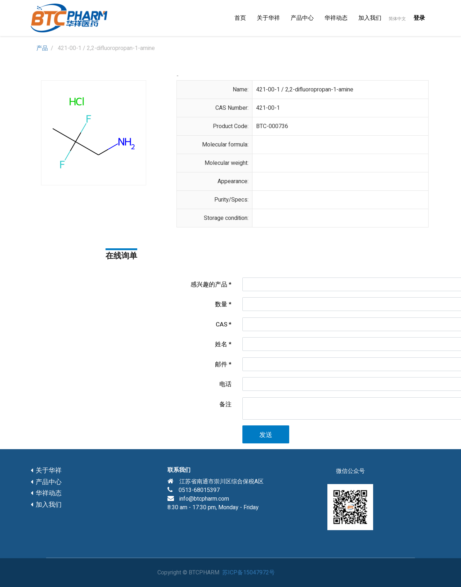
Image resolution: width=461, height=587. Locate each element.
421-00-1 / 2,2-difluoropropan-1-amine (304, 89)
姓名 (221, 344)
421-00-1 (268, 108)
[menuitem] (240, 18)
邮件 (221, 364)
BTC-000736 (272, 126)
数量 (221, 304)
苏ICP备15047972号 (248, 572)
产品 (42, 48)
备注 (225, 404)
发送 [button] (265, 435)
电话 (225, 384)
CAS (221, 324)
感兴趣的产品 (209, 284)
